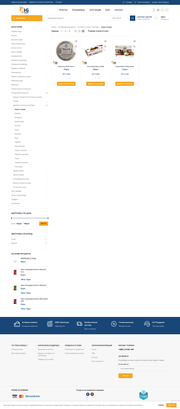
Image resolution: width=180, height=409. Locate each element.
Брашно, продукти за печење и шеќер (27, 97)
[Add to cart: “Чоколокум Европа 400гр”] (95, 84)
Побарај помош (17, 349)
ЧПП (93, 353)
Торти (17, 158)
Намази (18, 142)
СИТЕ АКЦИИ (16, 191)
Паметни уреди (17, 81)
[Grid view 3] (79, 31)
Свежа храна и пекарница (21, 89)
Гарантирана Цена (18, 44)
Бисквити (18, 117)
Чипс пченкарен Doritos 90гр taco (33, 285)
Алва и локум (20, 109)
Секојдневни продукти (19, 93)
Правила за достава (45, 359)
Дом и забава (16, 52)
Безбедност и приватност (74, 349)
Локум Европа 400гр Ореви (124, 66)
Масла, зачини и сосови (22, 183)
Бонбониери (19, 121)
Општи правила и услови (74, 353)
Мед (16, 138)
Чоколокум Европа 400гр (95, 66)
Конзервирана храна (21, 179)
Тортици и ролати (21, 162)
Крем (17, 130)
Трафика (14, 199)
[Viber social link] (167, 10)
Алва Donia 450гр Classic (66, 66)
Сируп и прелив (21, 150)
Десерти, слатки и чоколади (23, 105)
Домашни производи (19, 64)
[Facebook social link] (154, 10)
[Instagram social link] (92, 394)
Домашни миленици (19, 60)
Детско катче (16, 48)
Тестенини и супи (19, 187)
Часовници (15, 203)
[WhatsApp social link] (162, 10)
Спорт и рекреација (18, 195)
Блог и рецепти (97, 361)
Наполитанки (20, 146)
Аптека (14, 35)
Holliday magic (16, 31)
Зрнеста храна (18, 175)
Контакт (95, 357)
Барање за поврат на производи (46, 354)
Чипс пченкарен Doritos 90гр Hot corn (33, 271)
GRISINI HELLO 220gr (28, 258)
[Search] (90, 18)
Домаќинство (16, 56)
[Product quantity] (66, 78)
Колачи (17, 126)
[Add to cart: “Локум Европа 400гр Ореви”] (124, 84)
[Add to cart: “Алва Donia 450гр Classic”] (66, 84)
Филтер (43, 223)
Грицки (15, 101)
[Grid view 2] (76, 31)
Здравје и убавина (18, 68)
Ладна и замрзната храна (21, 76)
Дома (54, 27)
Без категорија (16, 40)
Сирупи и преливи (21, 154)
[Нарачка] (99, 31)
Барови (17, 113)
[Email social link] (158, 10)
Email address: (123, 364)
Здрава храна (18, 171)
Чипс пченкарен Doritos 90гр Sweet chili (34, 300)
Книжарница (16, 72)
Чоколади (18, 167)
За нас (94, 349)
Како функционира (18, 353)
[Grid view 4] (83, 31)
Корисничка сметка (45, 349)
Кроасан (18, 134)
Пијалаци (14, 85)
